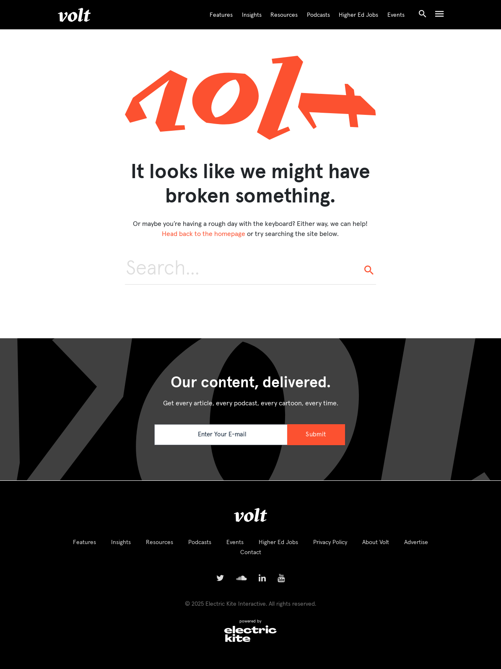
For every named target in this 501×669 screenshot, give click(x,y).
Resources (284, 15)
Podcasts (318, 15)
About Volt (375, 542)
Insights (252, 15)
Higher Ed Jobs (358, 15)
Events (396, 15)
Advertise (416, 542)
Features (221, 15)
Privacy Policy (330, 542)
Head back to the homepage (203, 234)
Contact (250, 552)
